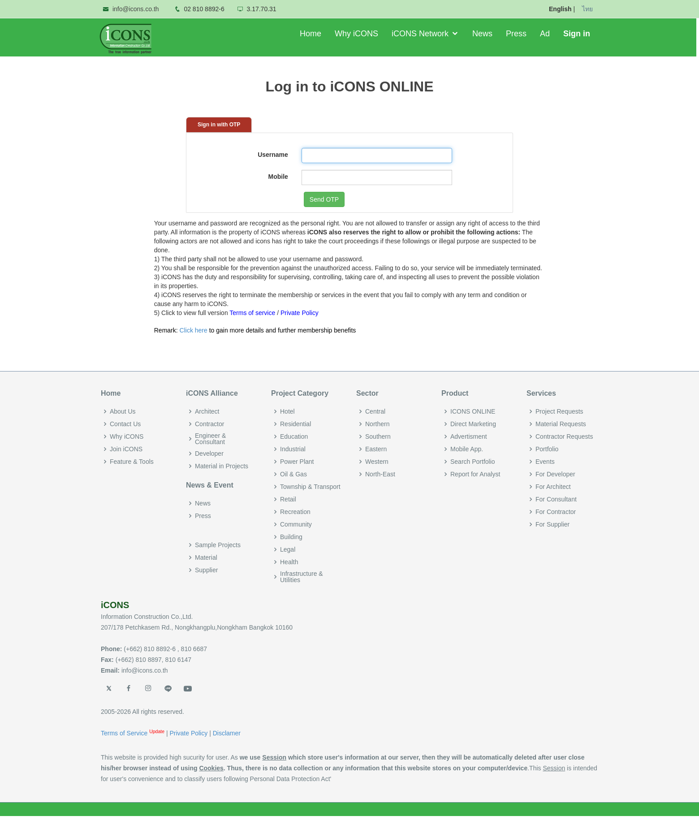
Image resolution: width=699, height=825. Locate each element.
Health (289, 562)
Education (294, 436)
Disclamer (227, 733)
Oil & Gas (293, 474)
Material (206, 557)
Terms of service (252, 312)
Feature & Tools (132, 461)
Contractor (209, 424)
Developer (209, 453)
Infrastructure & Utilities (301, 576)
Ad (546, 33)
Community (296, 524)
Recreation (295, 512)
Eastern (376, 449)
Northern (377, 424)
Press (517, 33)
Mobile (278, 176)
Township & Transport (310, 487)
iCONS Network (421, 33)
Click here (193, 330)
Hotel (287, 411)
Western (376, 461)
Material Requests (560, 424)
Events (545, 461)
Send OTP (324, 199)
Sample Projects (218, 545)
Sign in (578, 33)
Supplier (206, 570)
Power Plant (297, 461)
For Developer (555, 474)
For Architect (553, 487)
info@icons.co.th (135, 9)
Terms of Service (125, 733)
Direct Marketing (473, 424)
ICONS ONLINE (472, 411)
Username (273, 154)
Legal (287, 549)
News (484, 33)
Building (291, 537)
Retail (288, 499)
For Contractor (555, 512)
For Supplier (552, 524)
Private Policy (299, 312)
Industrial (293, 449)
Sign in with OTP (219, 124)
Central (375, 411)
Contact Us (125, 424)
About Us (123, 411)
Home (312, 33)
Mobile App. (466, 449)
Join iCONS (126, 449)
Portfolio (546, 449)
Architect (207, 411)
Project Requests (559, 411)
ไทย (587, 9)
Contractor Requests (564, 436)
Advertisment (468, 436)
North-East (380, 474)
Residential (295, 424)
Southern (378, 436)
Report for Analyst (475, 474)
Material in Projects (221, 466)
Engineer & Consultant (210, 438)
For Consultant (556, 499)
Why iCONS (358, 33)
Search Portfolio (472, 461)
